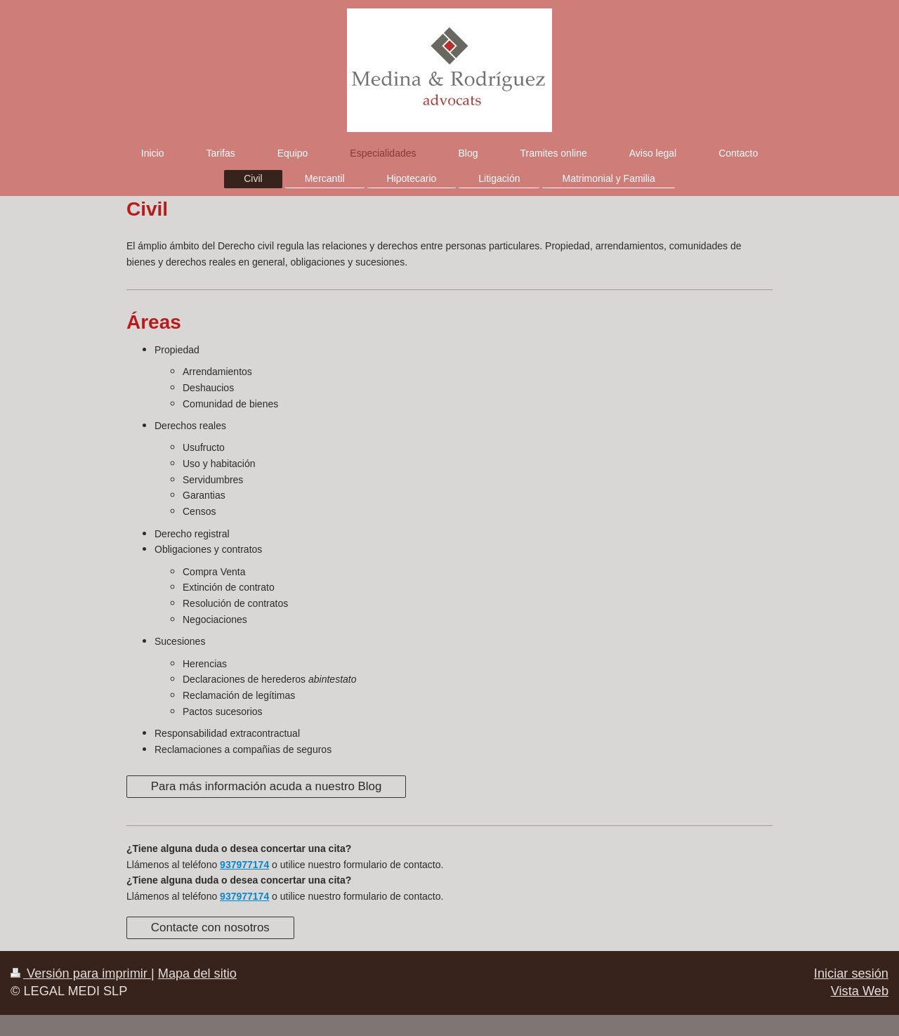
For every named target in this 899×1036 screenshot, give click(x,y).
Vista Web (859, 991)
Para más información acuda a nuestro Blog (266, 786)
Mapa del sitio (197, 973)
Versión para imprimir (81, 973)
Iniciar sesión (851, 973)
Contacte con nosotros (210, 927)
